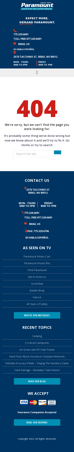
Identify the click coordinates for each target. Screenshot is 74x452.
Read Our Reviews (37, 422)
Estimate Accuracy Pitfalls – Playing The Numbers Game (37, 363)
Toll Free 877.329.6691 (27, 39)
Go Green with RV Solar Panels (37, 349)
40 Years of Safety (37, 304)
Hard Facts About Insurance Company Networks (37, 356)
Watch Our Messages (37, 315)
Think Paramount (37, 270)
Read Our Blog (37, 381)
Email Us (24, 44)
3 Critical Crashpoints (37, 343)
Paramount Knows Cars (37, 256)
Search (57, 152)
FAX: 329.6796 (38, 231)
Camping (37, 336)
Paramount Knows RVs (37, 263)
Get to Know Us (37, 277)
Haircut (37, 297)
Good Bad (37, 283)
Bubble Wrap (37, 290)
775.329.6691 (21, 34)
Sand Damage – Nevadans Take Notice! (37, 370)
